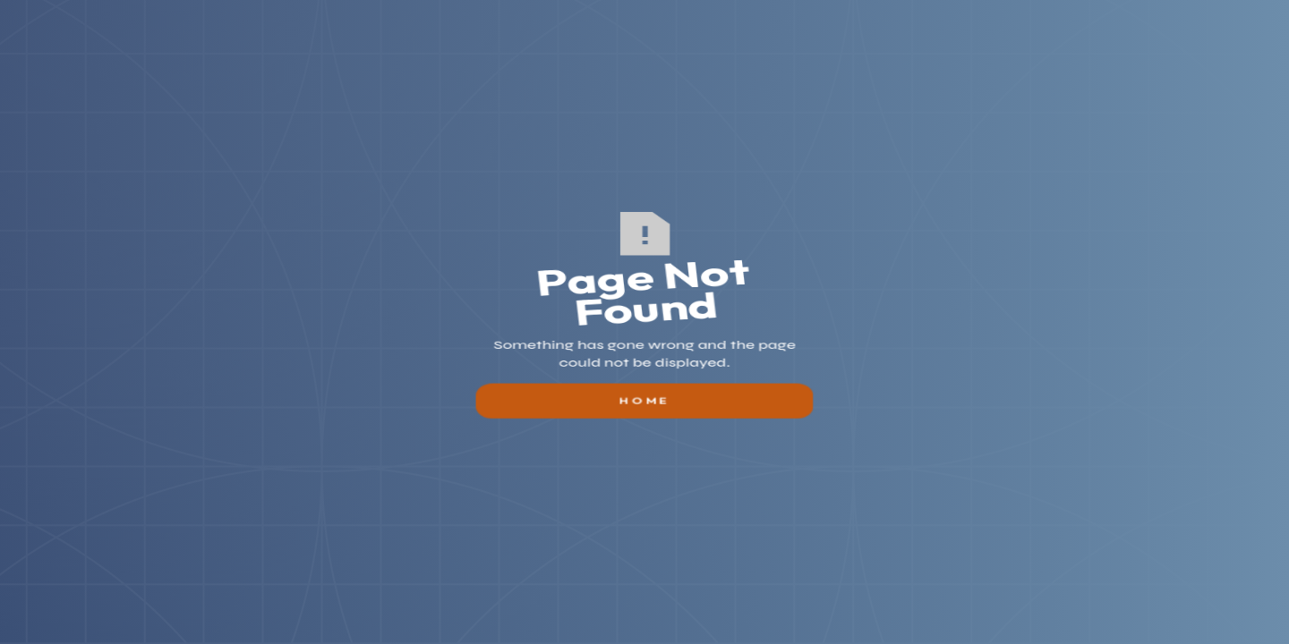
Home (644, 419)
